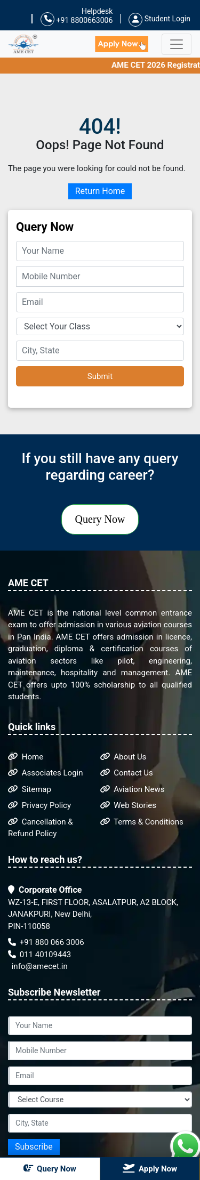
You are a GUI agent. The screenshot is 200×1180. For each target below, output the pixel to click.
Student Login (159, 18)
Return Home (100, 191)
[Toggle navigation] (176, 44)
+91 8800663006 (77, 19)
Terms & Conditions (141, 822)
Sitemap (29, 789)
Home (25, 757)
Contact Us (126, 773)
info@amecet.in (39, 966)
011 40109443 (39, 954)
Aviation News (132, 789)
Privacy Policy (39, 805)
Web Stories (128, 805)
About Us (123, 757)
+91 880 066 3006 (46, 942)
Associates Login (45, 773)
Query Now (100, 519)
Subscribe (34, 1147)
